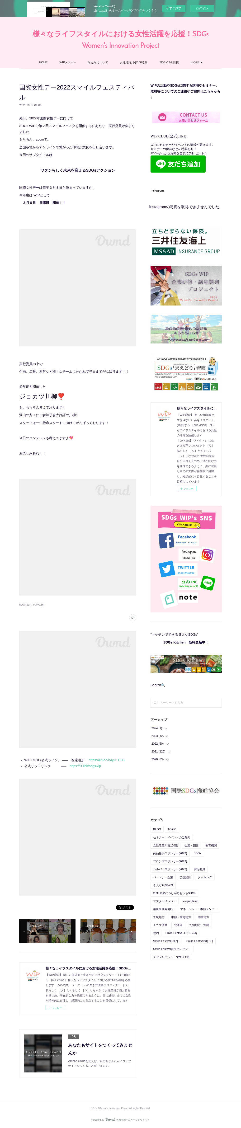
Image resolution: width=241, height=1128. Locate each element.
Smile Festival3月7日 (166, 941)
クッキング (205, 877)
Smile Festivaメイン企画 (181, 933)
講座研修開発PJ (163, 909)
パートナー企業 (163, 877)
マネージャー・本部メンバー (198, 909)
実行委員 (199, 869)
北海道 (178, 925)
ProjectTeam (190, 901)
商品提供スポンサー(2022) (170, 853)
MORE (195, 62)
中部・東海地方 (181, 917)
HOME (43, 62)
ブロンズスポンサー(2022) (170, 861)
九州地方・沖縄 (199, 925)
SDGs (197, 853)
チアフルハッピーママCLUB (171, 957)
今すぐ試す (173, 8)
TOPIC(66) (38, 604)
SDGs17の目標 (169, 62)
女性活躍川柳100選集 (133, 62)
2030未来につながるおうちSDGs (174, 893)
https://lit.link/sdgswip (85, 766)
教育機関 (211, 845)
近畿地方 (159, 917)
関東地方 (203, 917)
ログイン (202, 8)
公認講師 (185, 877)
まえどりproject (163, 885)
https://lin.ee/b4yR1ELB (106, 760)
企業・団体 (191, 845)
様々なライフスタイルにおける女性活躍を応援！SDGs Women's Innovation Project (120, 40)
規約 (156, 933)
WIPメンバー (67, 62)
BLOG (157, 829)
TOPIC (172, 829)
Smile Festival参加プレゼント (172, 949)
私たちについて (98, 62)
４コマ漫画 (160, 925)
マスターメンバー (164, 901)
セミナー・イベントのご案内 (171, 837)
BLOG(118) (25, 604)
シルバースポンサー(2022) (170, 869)
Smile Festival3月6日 (199, 941)
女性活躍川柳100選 (165, 845)
